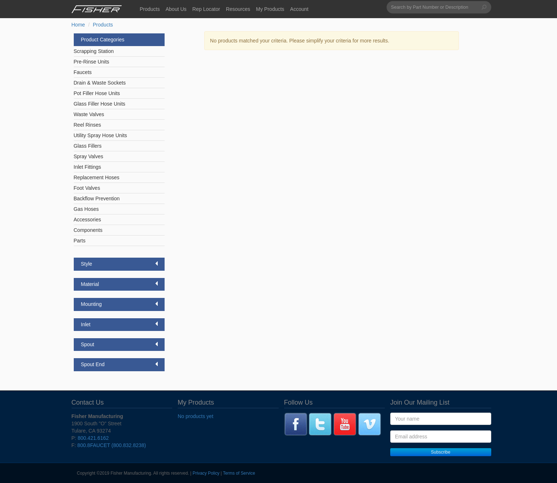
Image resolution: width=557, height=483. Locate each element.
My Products (270, 9)
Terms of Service (239, 473)
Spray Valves (88, 156)
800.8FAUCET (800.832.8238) (111, 445)
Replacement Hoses (97, 177)
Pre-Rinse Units (91, 62)
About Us (176, 9)
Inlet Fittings (87, 167)
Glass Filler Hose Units (99, 104)
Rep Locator (206, 9)
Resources (238, 9)
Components (88, 230)
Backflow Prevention (97, 198)
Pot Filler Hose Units (97, 93)
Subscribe (440, 452)
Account (299, 9)
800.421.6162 (93, 438)
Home (78, 25)
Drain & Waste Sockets (100, 83)
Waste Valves (89, 114)
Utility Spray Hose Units (100, 135)
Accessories (87, 219)
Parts (80, 240)
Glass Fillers (88, 146)
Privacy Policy (206, 473)
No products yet (195, 416)
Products (150, 9)
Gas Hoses (86, 209)
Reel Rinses (87, 125)
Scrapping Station (94, 51)
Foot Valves (87, 188)
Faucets (83, 72)
